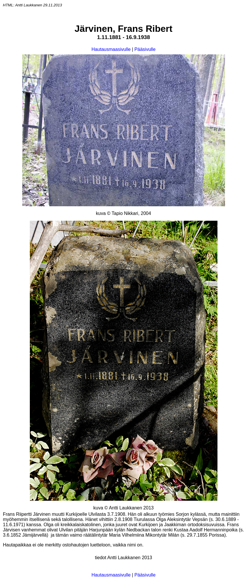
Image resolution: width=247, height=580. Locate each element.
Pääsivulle (144, 49)
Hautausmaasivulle (111, 49)
